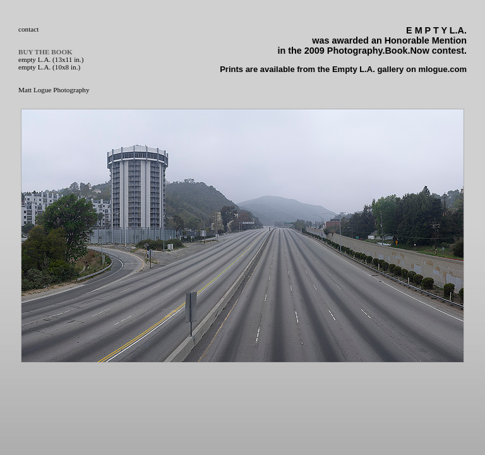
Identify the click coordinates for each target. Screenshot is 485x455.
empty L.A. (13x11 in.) (50, 59)
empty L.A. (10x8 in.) (49, 67)
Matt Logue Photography (53, 90)
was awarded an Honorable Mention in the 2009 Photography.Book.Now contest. (372, 40)
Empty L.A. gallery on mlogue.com (399, 69)
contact (28, 29)
